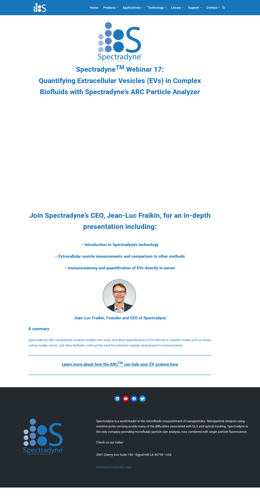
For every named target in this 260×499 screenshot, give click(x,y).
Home (94, 7)
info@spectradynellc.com (113, 478)
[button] (117, 7)
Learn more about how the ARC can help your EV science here (130, 375)
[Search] (223, 7)
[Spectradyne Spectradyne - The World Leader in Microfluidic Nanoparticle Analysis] (40, 7)
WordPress (67, 494)
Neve (37, 494)
